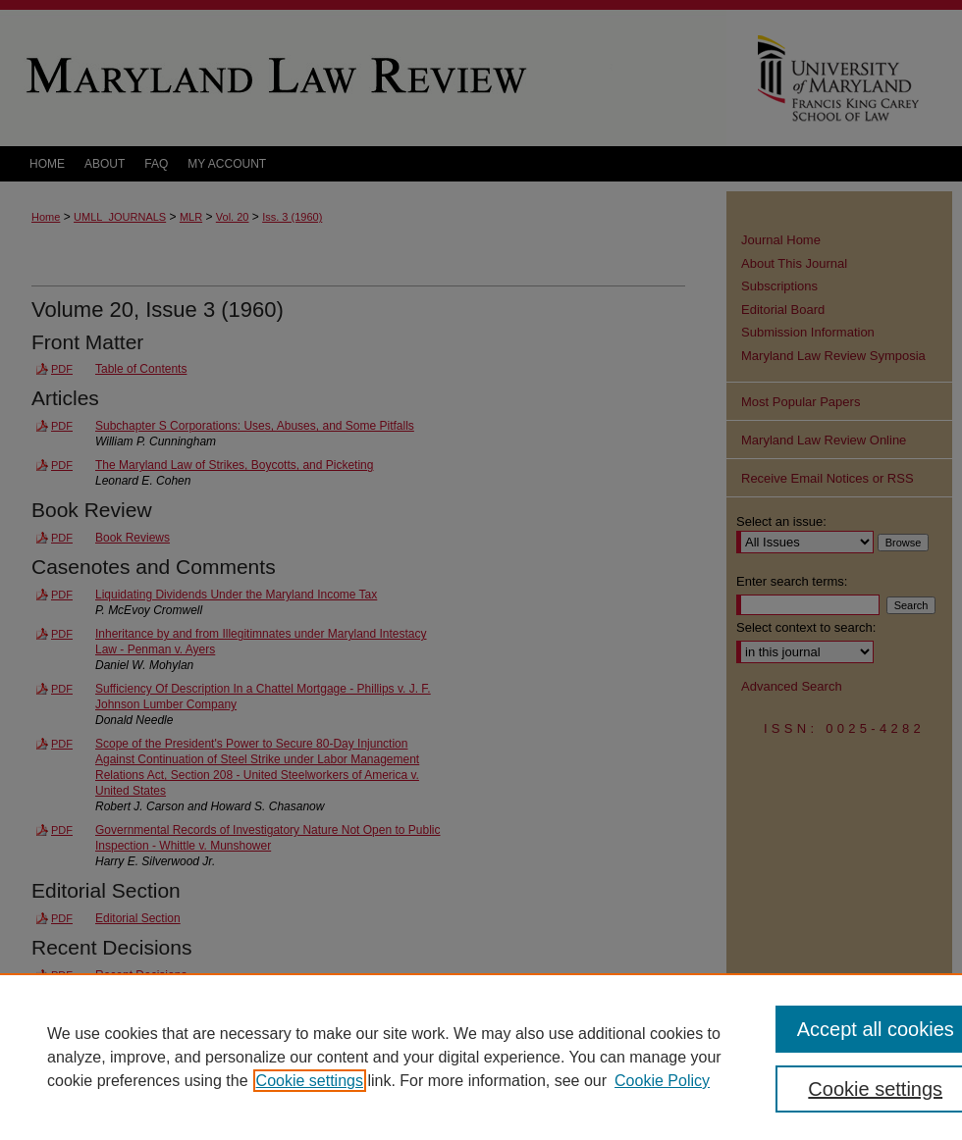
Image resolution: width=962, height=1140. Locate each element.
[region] (481, 1056)
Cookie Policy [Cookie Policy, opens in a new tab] (662, 1080)
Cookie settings (309, 1080)
